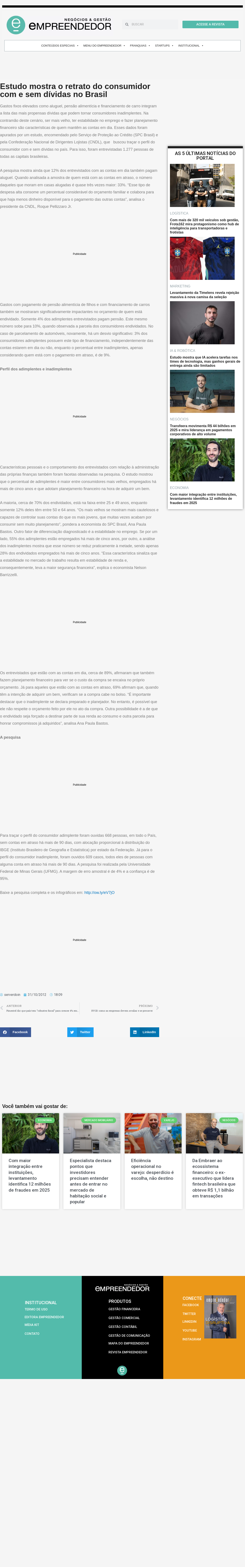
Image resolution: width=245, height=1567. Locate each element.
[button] (15, 1032)
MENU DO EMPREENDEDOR (104, 45)
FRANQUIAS (140, 45)
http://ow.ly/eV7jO (99, 892)
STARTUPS (164, 45)
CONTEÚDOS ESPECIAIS (60, 45)
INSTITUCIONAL (191, 45)
